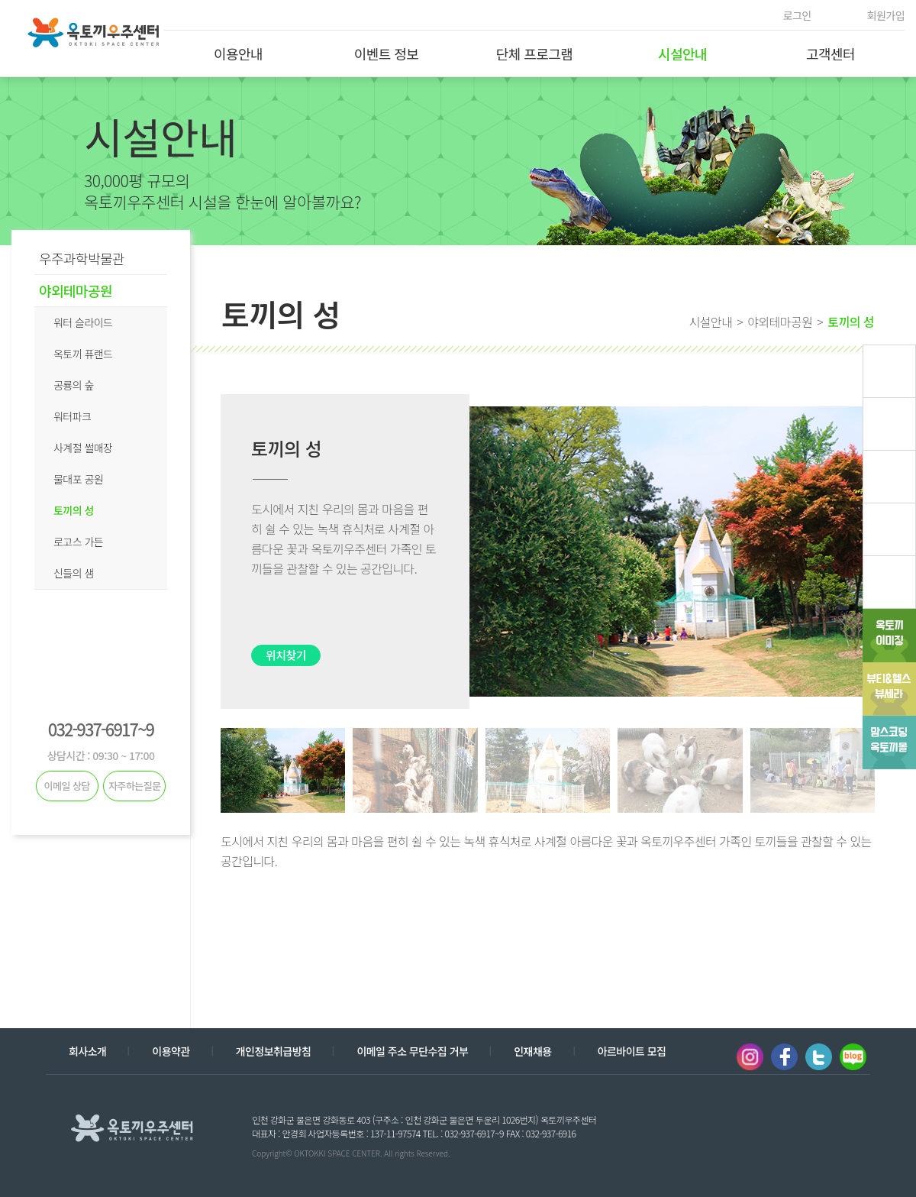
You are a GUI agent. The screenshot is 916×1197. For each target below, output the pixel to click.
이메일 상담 (67, 785)
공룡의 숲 (73, 385)
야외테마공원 (75, 290)
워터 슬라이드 (82, 322)
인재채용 (532, 1051)
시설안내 (682, 53)
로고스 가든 (78, 541)
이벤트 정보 (386, 53)
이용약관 (170, 1051)
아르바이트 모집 (632, 1051)
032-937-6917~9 (100, 729)
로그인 (797, 15)
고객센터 (830, 53)
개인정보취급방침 (273, 1051)
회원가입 (886, 15)
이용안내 (238, 53)
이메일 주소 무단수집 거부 (412, 1051)
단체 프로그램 (534, 53)
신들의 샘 (73, 573)
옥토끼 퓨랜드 (82, 353)
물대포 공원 (78, 479)
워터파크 (72, 416)
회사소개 (87, 1051)
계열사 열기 (815, 1126)
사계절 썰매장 (82, 447)
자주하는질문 (134, 785)
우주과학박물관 (81, 258)
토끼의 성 (73, 510)
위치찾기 (286, 655)
